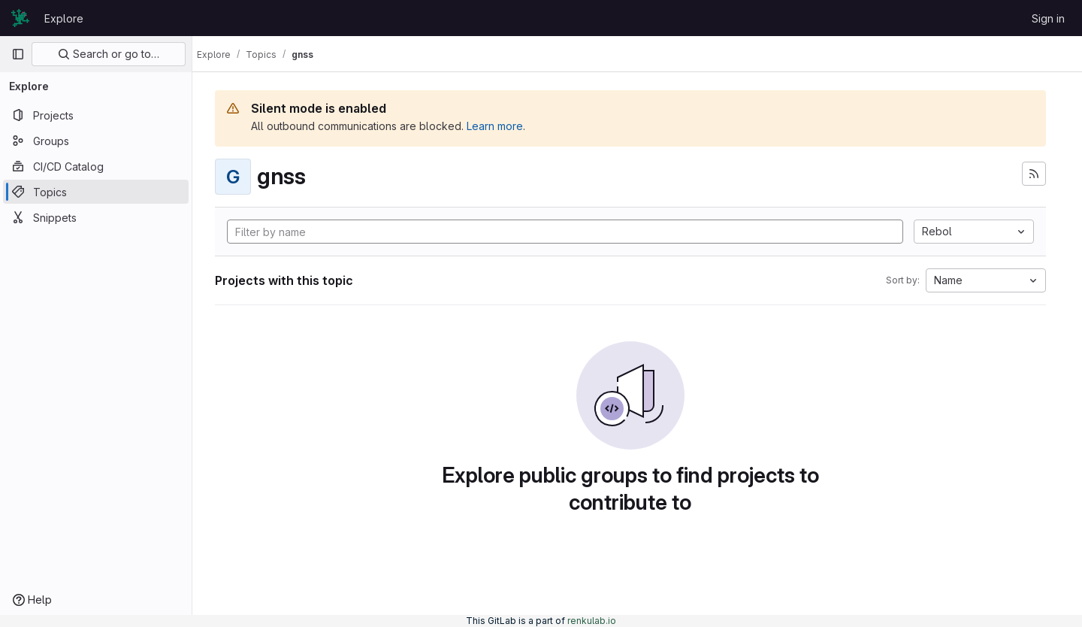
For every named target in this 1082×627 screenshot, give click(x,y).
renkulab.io (591, 620)
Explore (63, 18)
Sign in (1048, 18)
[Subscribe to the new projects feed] (1034, 174)
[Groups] (96, 141)
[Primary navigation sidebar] (18, 54)
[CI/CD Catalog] (96, 166)
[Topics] (96, 192)
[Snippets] (96, 217)
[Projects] (96, 115)
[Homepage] (20, 18)
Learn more (508, 126)
